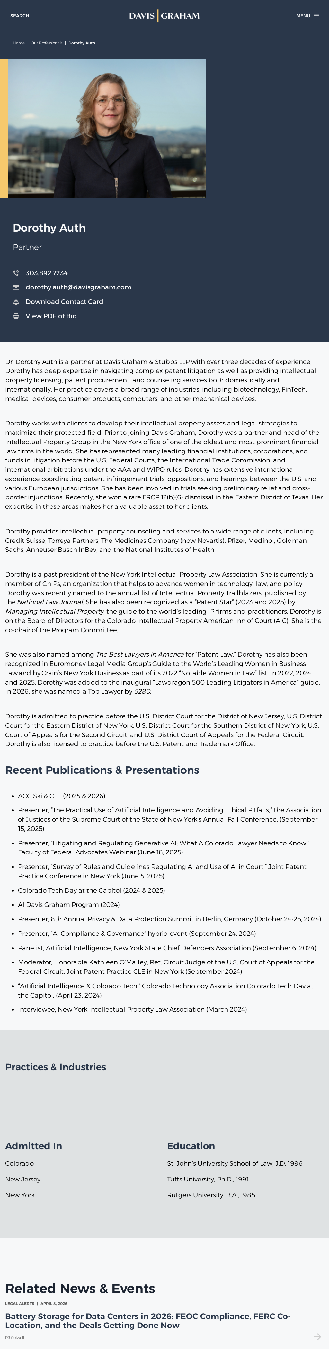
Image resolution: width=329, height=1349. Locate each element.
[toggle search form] (19, 16)
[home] (164, 16)
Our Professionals (46, 43)
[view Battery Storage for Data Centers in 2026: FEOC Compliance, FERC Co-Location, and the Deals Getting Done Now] (164, 1321)
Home (19, 43)
